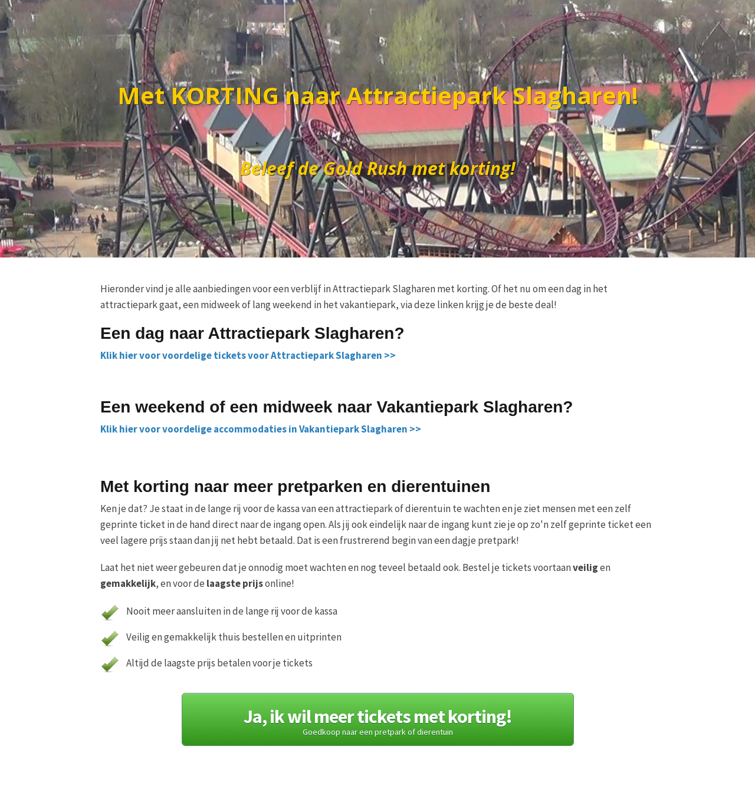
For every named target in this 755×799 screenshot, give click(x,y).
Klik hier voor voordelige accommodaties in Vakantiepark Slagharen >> (260, 428)
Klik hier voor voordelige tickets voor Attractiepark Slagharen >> (248, 355)
